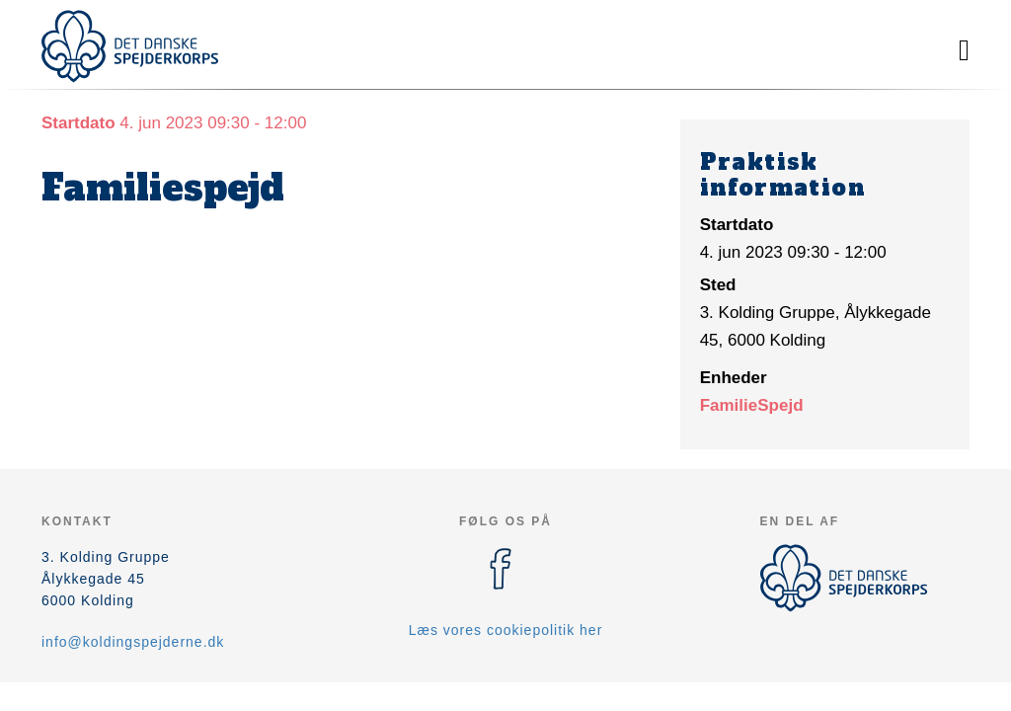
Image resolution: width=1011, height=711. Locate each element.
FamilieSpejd (752, 405)
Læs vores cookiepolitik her (506, 630)
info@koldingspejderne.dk (132, 642)
